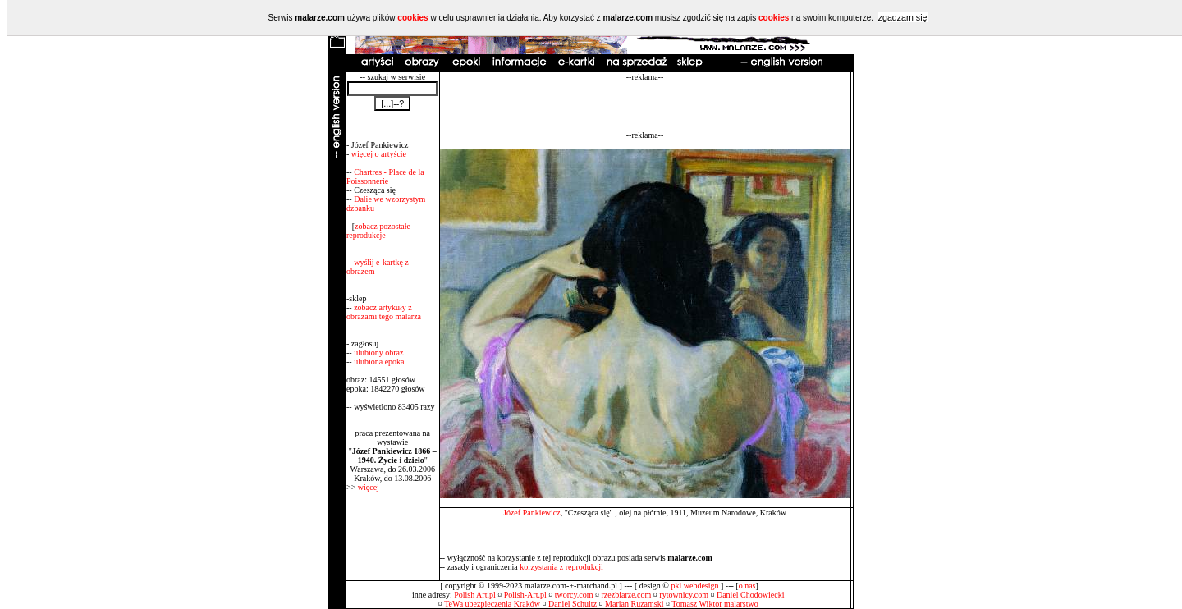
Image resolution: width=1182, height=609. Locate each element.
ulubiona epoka (379, 361)
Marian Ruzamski (634, 603)
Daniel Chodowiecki (750, 594)
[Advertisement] (645, 105)
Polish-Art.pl (525, 594)
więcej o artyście (378, 153)
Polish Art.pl (475, 594)
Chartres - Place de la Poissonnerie (385, 176)
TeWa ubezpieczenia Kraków (492, 603)
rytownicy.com (683, 594)
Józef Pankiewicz (532, 512)
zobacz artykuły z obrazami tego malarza (383, 312)
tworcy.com (574, 594)
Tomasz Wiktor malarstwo (714, 603)
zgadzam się (903, 17)
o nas (747, 585)
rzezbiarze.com (627, 594)
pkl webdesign (694, 585)
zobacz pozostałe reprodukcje (378, 231)
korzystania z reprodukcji (561, 566)
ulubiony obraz (378, 352)
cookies (412, 17)
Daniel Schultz (572, 603)
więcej (368, 487)
